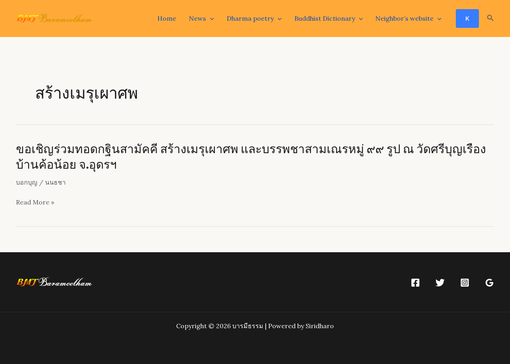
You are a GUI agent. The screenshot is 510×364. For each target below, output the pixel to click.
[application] (210, 18)
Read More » (35, 202)
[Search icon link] (490, 19)
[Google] (489, 282)
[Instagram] (464, 282)
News (201, 18)
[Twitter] (440, 282)
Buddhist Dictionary (328, 18)
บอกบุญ (26, 182)
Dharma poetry (254, 18)
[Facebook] (415, 282)
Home (166, 18)
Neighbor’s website (408, 18)
